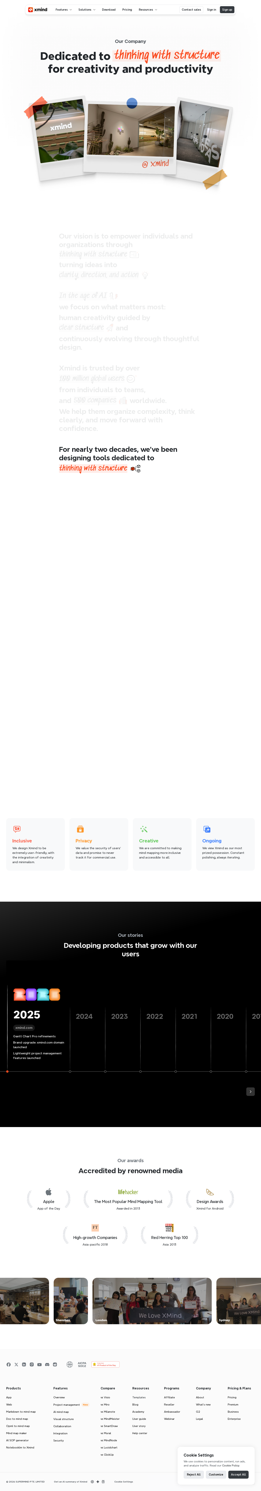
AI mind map (61, 1412)
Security (58, 1440)
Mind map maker (16, 1433)
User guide (139, 1418)
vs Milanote (108, 1411)
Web (9, 1404)
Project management (66, 1404)
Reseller (169, 1404)
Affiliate (169, 1397)
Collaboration (62, 1426)
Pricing (232, 1397)
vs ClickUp (107, 1454)
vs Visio (105, 1397)
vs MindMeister (110, 1418)
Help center (139, 1433)
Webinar (169, 1418)
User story (138, 1426)
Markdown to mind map (21, 1411)
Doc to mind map (17, 1418)
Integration (60, 1433)
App (9, 1397)
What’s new (203, 1404)
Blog (135, 1404)
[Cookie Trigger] (123, 1482)
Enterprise (234, 1418)
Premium (233, 1404)
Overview (59, 1397)
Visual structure (63, 1419)
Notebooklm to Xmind (20, 1447)
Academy (138, 1411)
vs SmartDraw (109, 1426)
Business (233, 1411)
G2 (198, 1411)
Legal (199, 1418)
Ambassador (172, 1411)
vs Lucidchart (109, 1447)
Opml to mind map (18, 1426)
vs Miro (105, 1404)
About (200, 1397)
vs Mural (106, 1433)
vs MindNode (109, 1440)
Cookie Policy (230, 1465)
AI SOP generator (17, 1440)
